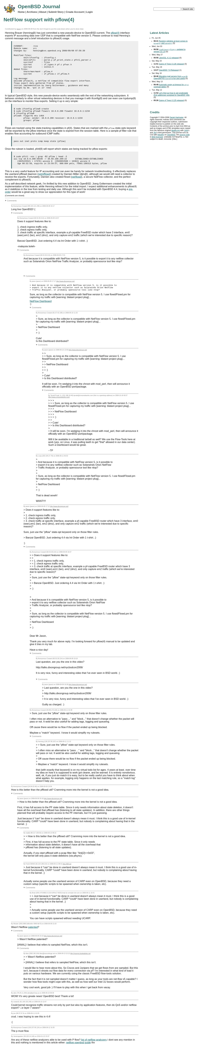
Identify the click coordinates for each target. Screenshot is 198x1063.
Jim (154, 132)
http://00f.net (67, 879)
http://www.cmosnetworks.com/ (59, 412)
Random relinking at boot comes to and (170, 42)
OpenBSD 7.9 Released (169, 70)
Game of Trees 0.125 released (171, 100)
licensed (157, 137)
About (42, 12)
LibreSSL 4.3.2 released (169, 58)
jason (19, 29)
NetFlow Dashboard (41, 316)
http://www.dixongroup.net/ (65, 295)
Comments (12, 214)
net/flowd (76, 190)
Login (89, 12)
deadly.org (175, 130)
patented (33, 942)
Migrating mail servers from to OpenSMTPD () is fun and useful (170, 77)
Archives (32, 12)
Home (21, 12)
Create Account (75, 12)
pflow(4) (115, 33)
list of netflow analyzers (94, 1055)
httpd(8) (160, 135)
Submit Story (56, 12)
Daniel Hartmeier (176, 117)
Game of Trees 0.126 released (171, 64)
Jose (186, 130)
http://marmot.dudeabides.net (80, 969)
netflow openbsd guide (78, 1058)
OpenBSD (171, 135)
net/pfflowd (44, 188)
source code (184, 135)
